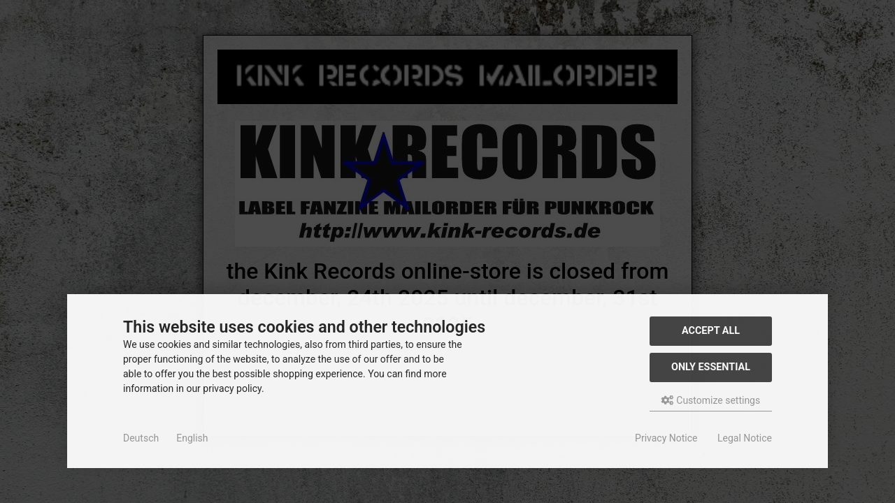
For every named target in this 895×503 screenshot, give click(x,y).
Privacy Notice (666, 438)
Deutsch (141, 438)
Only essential (710, 367)
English (192, 438)
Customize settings (710, 400)
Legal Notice (744, 438)
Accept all (711, 331)
